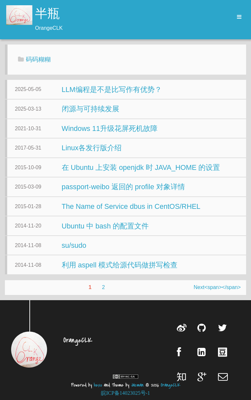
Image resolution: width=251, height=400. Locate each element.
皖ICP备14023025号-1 (125, 393)
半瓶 (47, 14)
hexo (98, 385)
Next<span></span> (217, 287)
